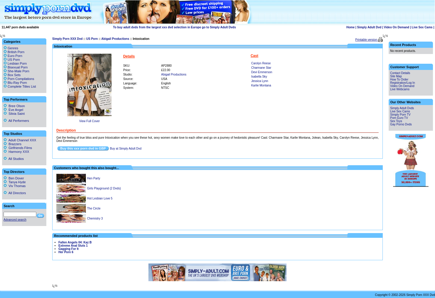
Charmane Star (261, 67)
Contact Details (400, 73)
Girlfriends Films (18, 148)
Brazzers (13, 144)
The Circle (94, 208)
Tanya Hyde (15, 182)
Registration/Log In (402, 82)
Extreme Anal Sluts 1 (73, 245)
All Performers (16, 120)
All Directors (15, 193)
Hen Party (93, 178)
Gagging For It (68, 248)
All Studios (14, 159)
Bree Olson (14, 106)
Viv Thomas (15, 186)
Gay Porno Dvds (401, 124)
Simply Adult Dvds (402, 108)
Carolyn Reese (261, 63)
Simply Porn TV (400, 114)
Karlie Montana (261, 85)
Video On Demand (396, 27)
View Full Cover (89, 121)
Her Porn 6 (65, 252)
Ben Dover (14, 178)
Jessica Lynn (259, 81)
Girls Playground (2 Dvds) (104, 188)
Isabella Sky (259, 76)
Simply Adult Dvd (369, 27)
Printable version (366, 39)
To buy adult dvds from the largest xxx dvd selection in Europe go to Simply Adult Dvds (174, 27)
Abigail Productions (115, 38)
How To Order (399, 79)
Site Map (396, 76)
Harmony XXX (16, 151)
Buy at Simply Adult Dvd (126, 148)
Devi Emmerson (261, 72)
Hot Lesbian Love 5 (99, 198)
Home (350, 27)
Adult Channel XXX (20, 140)
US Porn (92, 38)
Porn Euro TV (399, 117)
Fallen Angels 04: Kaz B (74, 242)
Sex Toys (396, 121)
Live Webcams (399, 89)
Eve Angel (13, 110)
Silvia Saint (14, 113)
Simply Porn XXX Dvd (67, 38)
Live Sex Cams (422, 27)
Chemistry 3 (95, 218)
